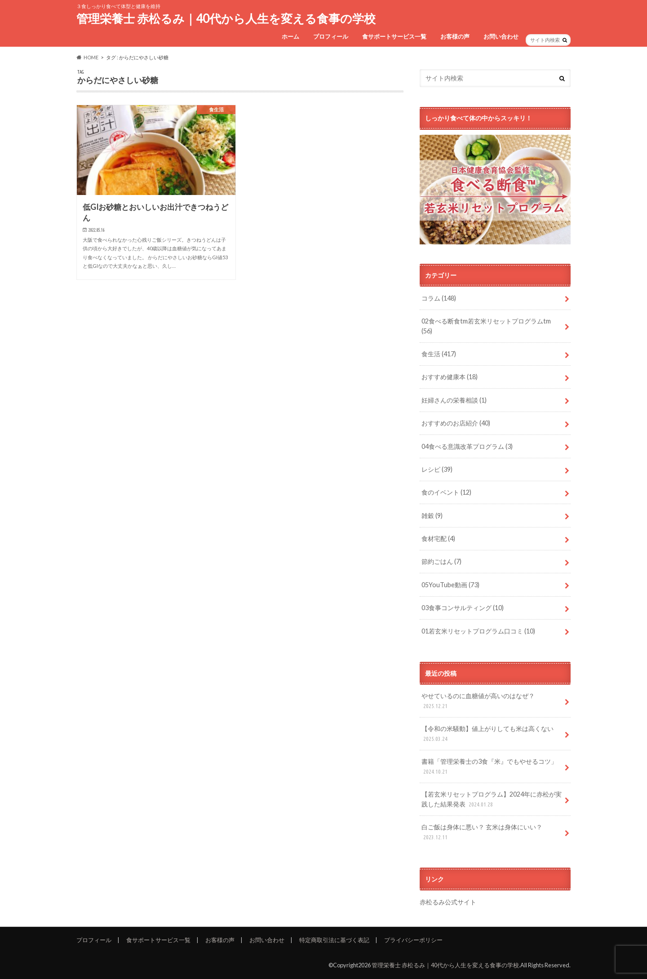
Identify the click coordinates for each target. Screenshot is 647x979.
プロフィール (330, 36)
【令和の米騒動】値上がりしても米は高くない (487, 734)
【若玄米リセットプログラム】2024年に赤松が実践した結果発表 (491, 799)
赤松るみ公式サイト (448, 902)
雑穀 (432, 515)
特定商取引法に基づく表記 (334, 940)
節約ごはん (441, 561)
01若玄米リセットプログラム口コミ (478, 631)
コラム (438, 298)
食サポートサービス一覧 (394, 36)
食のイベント (446, 492)
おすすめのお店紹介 (455, 423)
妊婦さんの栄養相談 (454, 400)
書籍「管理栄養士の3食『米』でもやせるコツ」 (489, 767)
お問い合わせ (500, 36)
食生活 (438, 354)
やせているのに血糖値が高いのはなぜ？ (478, 701)
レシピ (436, 469)
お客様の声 (455, 36)
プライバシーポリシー (413, 940)
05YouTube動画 (450, 585)
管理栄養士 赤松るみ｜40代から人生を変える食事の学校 (226, 18)
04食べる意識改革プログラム (467, 446)
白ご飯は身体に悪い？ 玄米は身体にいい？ (481, 832)
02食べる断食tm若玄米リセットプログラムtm (486, 326)
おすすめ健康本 (449, 377)
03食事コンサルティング (462, 607)
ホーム (290, 36)
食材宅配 (438, 538)
